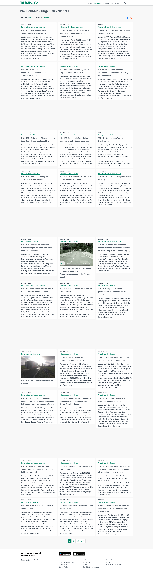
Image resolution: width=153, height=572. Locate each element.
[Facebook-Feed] (127, 18)
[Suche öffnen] (125, 3)
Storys (90, 3)
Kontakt (109, 560)
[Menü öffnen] (131, 3)
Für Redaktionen (88, 560)
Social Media (63, 567)
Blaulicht (97, 3)
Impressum (63, 560)
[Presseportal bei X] (34, 560)
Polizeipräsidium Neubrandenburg (33, 27)
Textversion (87, 562)
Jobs (108, 562)
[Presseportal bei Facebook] (31, 560)
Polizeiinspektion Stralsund (69, 66)
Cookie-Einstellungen (113, 565)
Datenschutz (63, 565)
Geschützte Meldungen (91, 567)
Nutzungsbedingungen (67, 562)
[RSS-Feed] (131, 18)
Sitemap (85, 565)
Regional (105, 3)
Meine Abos (115, 3)
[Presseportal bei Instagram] (36, 560)
